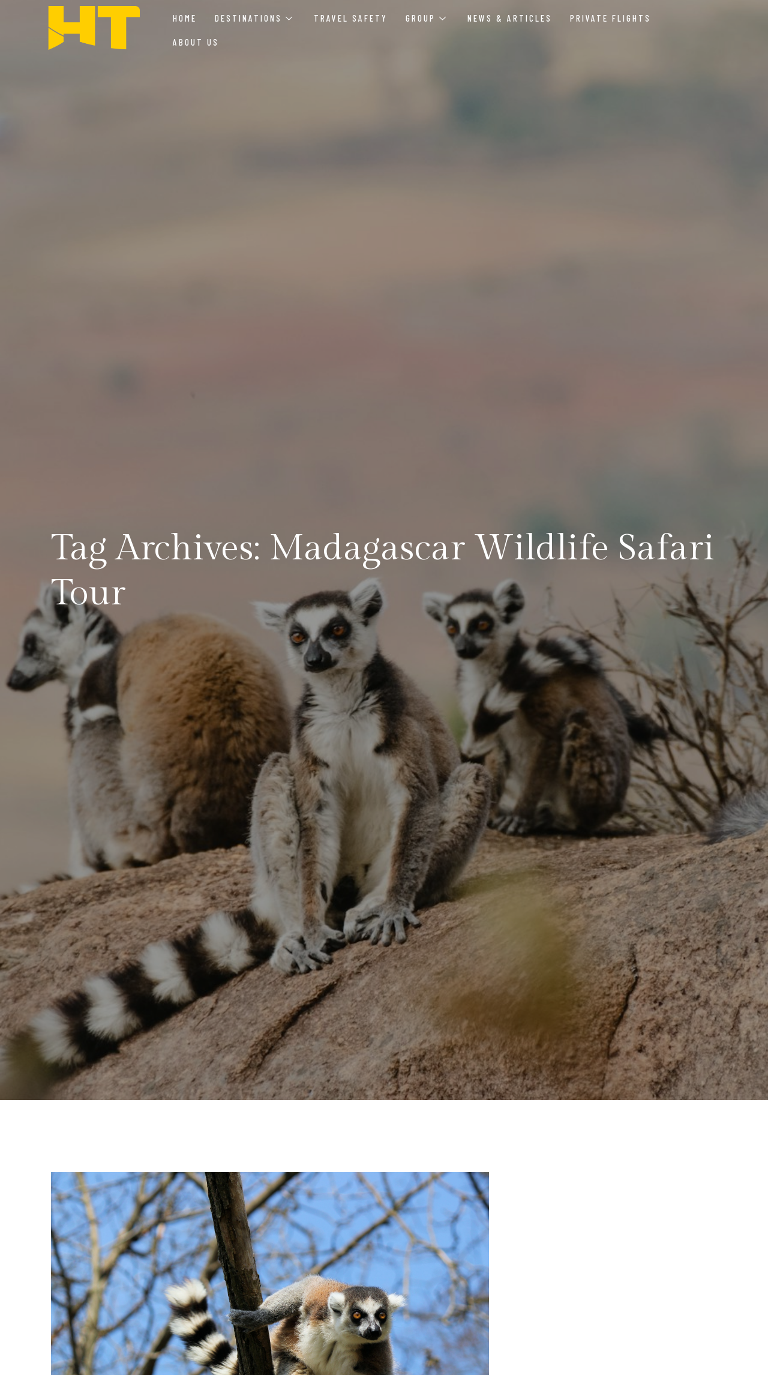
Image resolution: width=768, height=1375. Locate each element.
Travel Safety (351, 18)
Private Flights (610, 18)
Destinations (253, 18)
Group (426, 18)
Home (185, 18)
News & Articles (509, 18)
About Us (196, 42)
